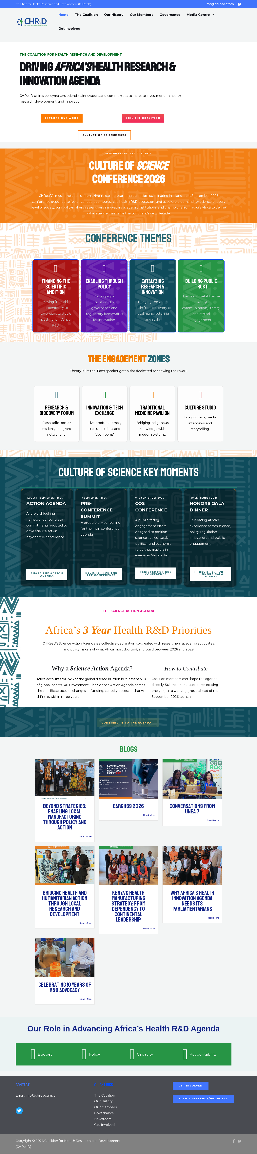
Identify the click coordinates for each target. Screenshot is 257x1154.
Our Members (141, 15)
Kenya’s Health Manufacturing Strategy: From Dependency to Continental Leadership (128, 906)
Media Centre (200, 15)
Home (63, 15)
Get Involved (69, 28)
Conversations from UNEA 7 (192, 809)
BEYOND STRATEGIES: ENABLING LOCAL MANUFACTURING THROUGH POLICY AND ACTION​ (65, 817)
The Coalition (86, 15)
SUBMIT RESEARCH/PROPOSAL (204, 1099)
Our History (114, 15)
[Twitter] (239, 4)
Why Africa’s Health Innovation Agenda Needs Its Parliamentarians (192, 901)
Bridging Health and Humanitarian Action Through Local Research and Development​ (64, 903)
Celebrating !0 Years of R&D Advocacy (64, 987)
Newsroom (102, 1119)
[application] (212, 15)
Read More (85, 836)
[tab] (41, 1054)
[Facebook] (233, 1141)
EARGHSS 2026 (128, 806)
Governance (170, 15)
